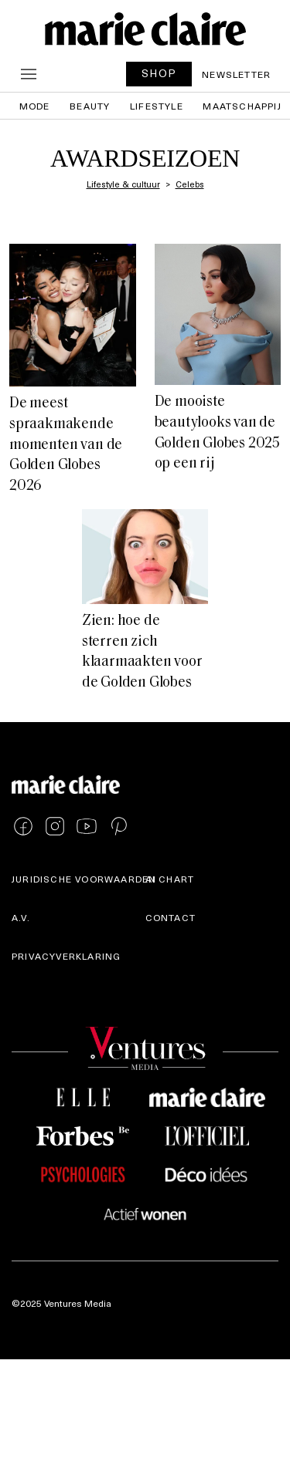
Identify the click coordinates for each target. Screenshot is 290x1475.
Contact (170, 917)
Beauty (90, 106)
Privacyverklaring (66, 956)
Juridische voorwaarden (84, 879)
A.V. (21, 917)
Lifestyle (156, 106)
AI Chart (170, 879)
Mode (34, 106)
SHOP (159, 73)
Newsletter (236, 74)
